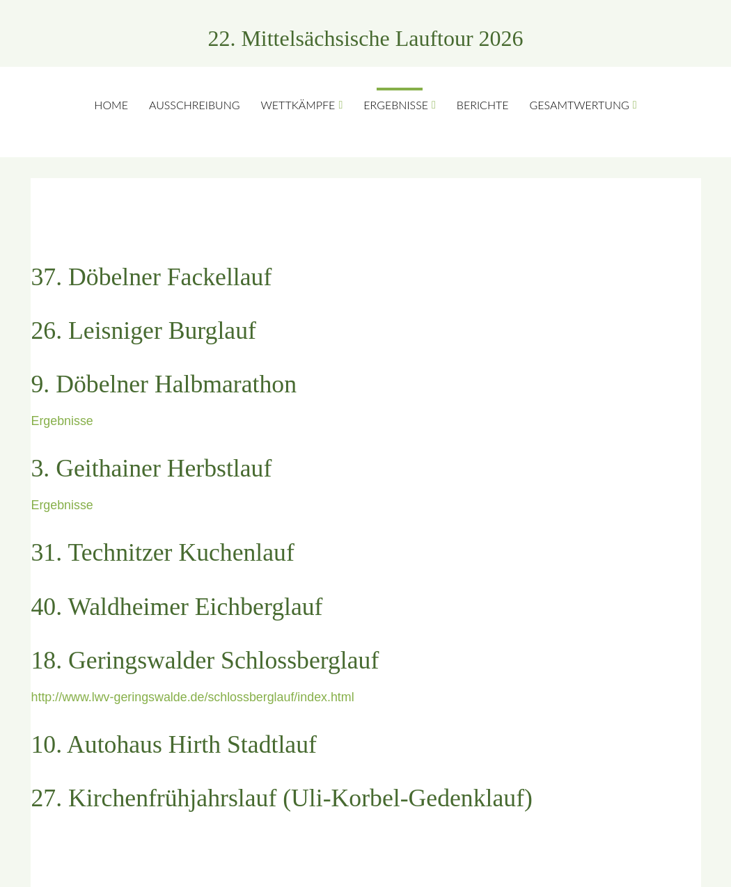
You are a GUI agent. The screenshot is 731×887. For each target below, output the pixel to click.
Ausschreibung (194, 104)
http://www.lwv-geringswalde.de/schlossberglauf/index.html (192, 697)
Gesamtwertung (579, 104)
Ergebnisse (395, 104)
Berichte (483, 104)
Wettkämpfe (298, 104)
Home (111, 104)
